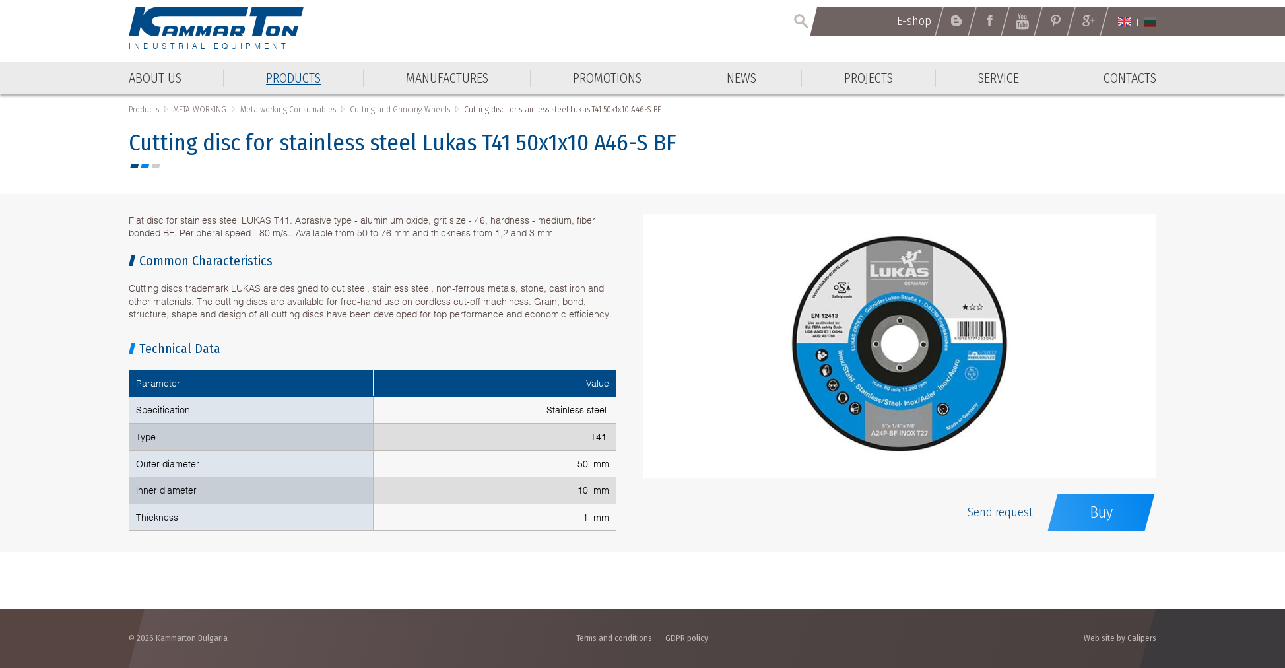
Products (144, 109)
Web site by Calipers (1120, 638)
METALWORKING (199, 109)
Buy (1101, 512)
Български (1150, 22)
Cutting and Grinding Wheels (400, 109)
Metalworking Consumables (288, 109)
